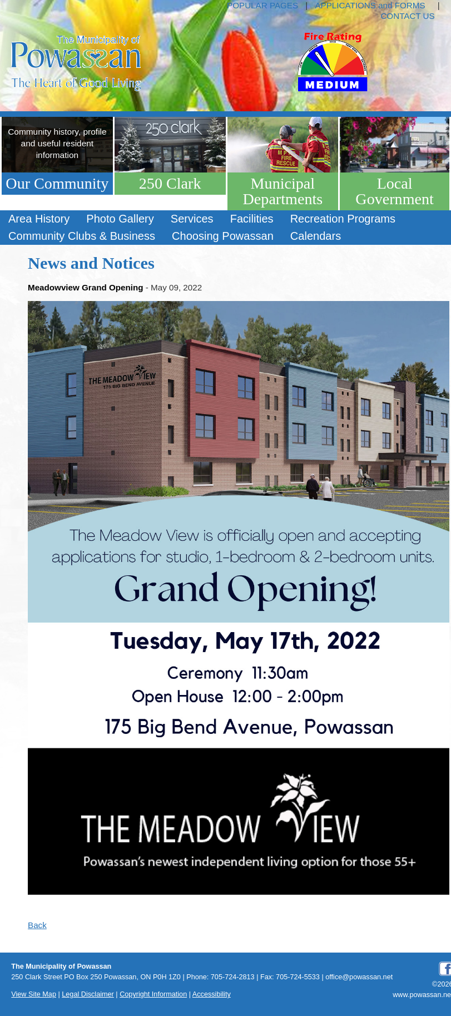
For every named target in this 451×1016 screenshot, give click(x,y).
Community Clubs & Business (81, 236)
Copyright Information (153, 994)
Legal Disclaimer (88, 994)
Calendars (315, 236)
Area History (39, 219)
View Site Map (33, 994)
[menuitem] (39, 219)
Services (192, 219)
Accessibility (211, 994)
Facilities (252, 219)
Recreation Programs (342, 219)
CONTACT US (407, 16)
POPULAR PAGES (262, 5)
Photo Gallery (119, 219)
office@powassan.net (359, 977)
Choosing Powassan (223, 236)
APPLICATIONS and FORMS (370, 5)
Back (37, 925)
